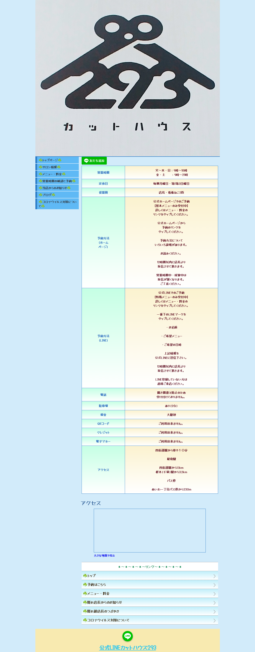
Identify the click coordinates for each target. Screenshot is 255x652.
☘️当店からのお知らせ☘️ (55, 188)
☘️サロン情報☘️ (50, 167)
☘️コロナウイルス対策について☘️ (58, 203)
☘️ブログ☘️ (47, 195)
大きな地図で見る (104, 555)
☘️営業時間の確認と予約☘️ (57, 181)
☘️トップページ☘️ (50, 160)
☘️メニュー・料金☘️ (52, 174)
